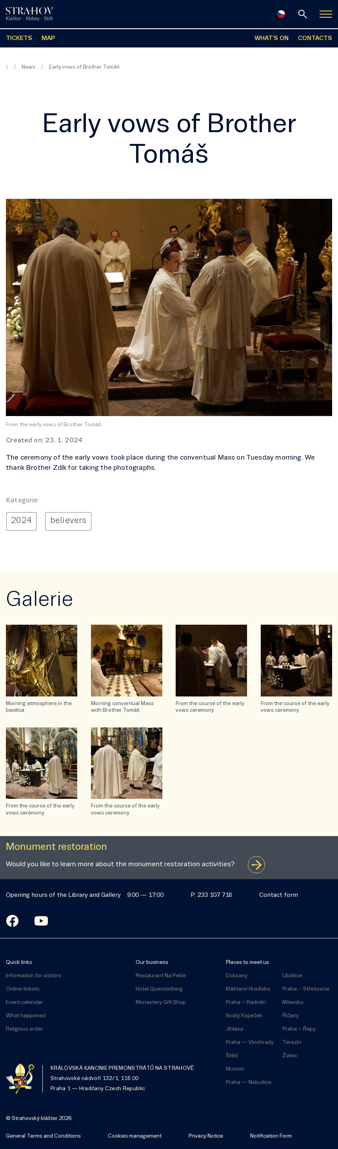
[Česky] (281, 14)
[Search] (303, 14)
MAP (48, 38)
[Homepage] (7, 67)
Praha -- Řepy (299, 1029)
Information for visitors (33, 975)
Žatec (289, 1055)
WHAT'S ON (271, 38)
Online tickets (23, 989)
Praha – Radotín (246, 1002)
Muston (235, 1069)
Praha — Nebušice (248, 1082)
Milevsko (292, 1002)
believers (68, 521)
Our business (152, 962)
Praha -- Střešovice (305, 989)
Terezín (291, 1042)
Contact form (278, 895)
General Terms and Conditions (43, 1136)
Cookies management (135, 1136)
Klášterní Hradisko (248, 989)
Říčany (290, 1015)
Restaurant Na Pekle (161, 975)
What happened (25, 1015)
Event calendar (24, 1002)
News (28, 67)
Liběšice (292, 975)
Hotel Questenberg (159, 989)
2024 (21, 521)
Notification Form (271, 1136)
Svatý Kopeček (244, 1015)
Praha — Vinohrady (250, 1042)
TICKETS (19, 38)
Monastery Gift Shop (161, 1002)
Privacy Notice (206, 1136)
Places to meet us (247, 962)
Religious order (24, 1029)
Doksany (236, 975)
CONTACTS (315, 38)
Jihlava (234, 1029)
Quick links (19, 962)
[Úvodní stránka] (29, 14)
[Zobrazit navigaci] (326, 14)
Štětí (232, 1055)
